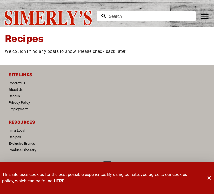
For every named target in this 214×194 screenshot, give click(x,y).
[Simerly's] (50, 16)
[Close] (209, 178)
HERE (59, 180)
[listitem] (17, 83)
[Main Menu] (205, 16)
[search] (150, 16)
